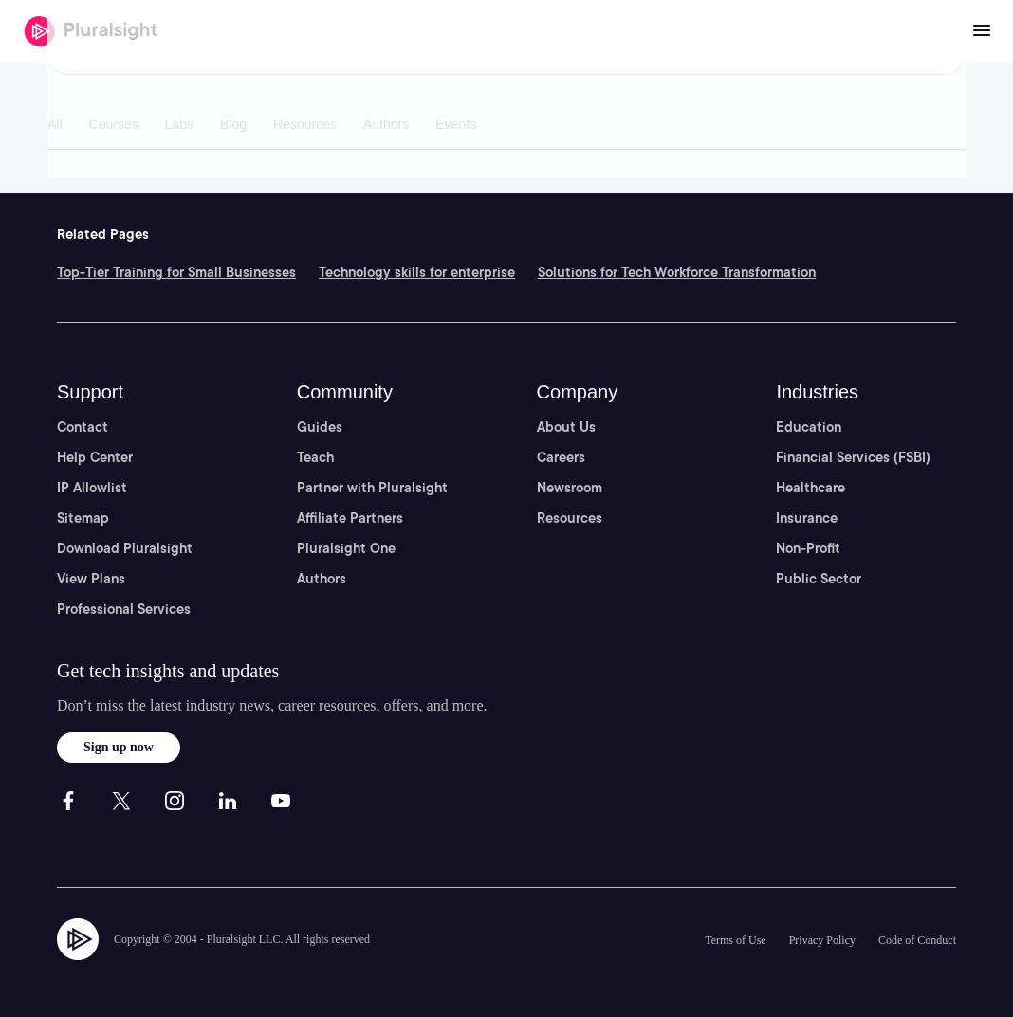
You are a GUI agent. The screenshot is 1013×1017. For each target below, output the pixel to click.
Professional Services (124, 609)
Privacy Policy (822, 940)
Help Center (95, 457)
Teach (315, 457)
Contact (82, 427)
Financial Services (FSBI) (853, 457)
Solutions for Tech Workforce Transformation (677, 272)
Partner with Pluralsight (372, 487)
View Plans (91, 578)
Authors (321, 578)
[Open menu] (981, 31)
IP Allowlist (92, 487)
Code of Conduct (917, 940)
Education (808, 427)
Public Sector (818, 578)
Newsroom (569, 487)
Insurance (807, 518)
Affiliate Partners (350, 518)
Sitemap (83, 518)
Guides (319, 427)
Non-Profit (808, 548)
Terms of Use (735, 940)
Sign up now (118, 747)
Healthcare (810, 487)
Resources (569, 518)
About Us (566, 427)
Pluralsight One (346, 548)
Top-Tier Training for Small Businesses (176, 272)
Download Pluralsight (125, 548)
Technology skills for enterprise (417, 272)
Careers (561, 457)
